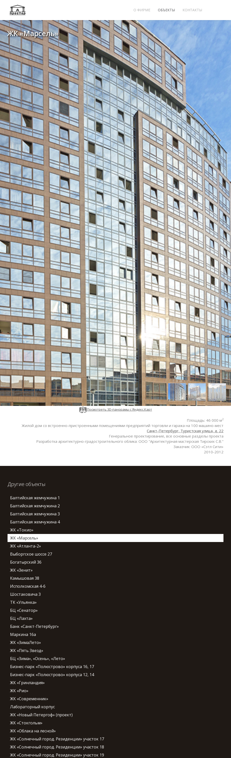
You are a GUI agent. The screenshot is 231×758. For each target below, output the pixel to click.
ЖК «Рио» (19, 690)
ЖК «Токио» (21, 530)
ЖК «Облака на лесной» (33, 731)
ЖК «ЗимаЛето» (25, 642)
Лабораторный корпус (32, 707)
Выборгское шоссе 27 (31, 554)
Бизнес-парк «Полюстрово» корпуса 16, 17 (52, 666)
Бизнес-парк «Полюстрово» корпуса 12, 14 (52, 674)
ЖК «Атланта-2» (25, 546)
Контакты (192, 10)
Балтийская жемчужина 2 (35, 506)
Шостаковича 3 (25, 594)
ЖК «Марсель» (24, 538)
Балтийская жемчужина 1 (35, 498)
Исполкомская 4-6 (27, 586)
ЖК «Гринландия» (27, 682)
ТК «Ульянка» (23, 602)
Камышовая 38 (24, 578)
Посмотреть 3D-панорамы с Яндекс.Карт (115, 409)
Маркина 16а (23, 634)
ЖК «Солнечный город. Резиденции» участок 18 (57, 747)
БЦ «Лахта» (21, 618)
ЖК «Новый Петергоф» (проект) (41, 715)
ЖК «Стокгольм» (26, 723)
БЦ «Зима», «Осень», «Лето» (37, 658)
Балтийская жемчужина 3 (35, 514)
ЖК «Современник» (29, 698)
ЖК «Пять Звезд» (26, 650)
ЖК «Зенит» (21, 570)
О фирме (141, 10)
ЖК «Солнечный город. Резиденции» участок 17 (57, 739)
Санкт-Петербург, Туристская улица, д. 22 (185, 430)
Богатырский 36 (25, 562)
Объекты (166, 10)
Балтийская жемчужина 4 (35, 522)
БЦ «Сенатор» (24, 610)
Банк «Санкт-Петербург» (34, 626)
